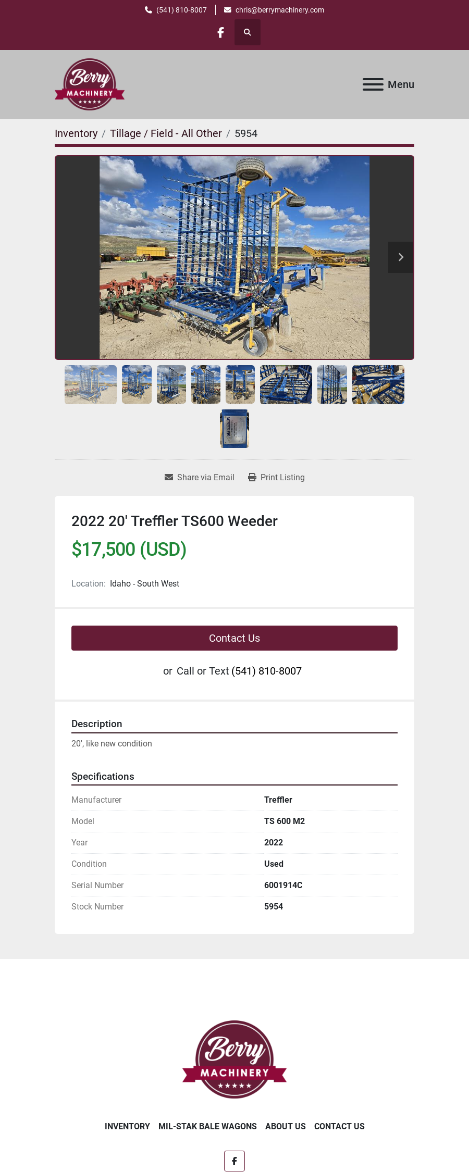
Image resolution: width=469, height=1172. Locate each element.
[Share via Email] (199, 478)
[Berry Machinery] (234, 1059)
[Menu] (373, 84)
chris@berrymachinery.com (280, 10)
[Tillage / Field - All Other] (166, 133)
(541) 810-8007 (181, 10)
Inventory (127, 1126)
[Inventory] (76, 133)
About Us (285, 1126)
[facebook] (221, 32)
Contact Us (234, 638)
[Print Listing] (276, 478)
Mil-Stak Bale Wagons (207, 1126)
